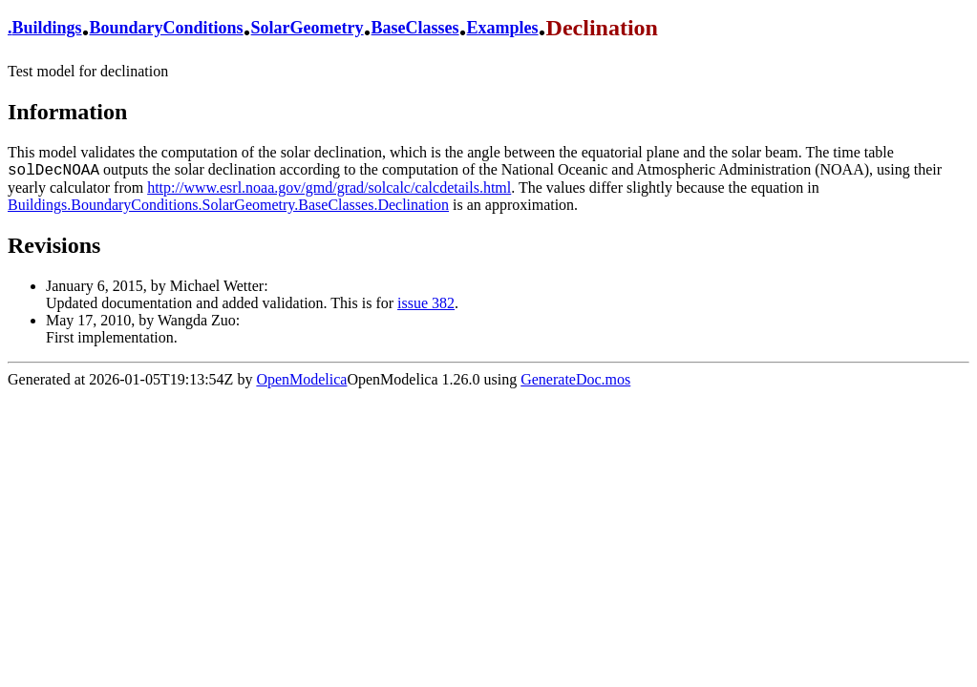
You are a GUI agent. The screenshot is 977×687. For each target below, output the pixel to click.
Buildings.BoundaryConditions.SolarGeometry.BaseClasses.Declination (228, 205)
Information (67, 111)
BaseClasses (415, 27)
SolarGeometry (307, 27)
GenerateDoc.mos (575, 379)
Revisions (54, 245)
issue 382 (426, 303)
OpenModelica (301, 379)
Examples (503, 27)
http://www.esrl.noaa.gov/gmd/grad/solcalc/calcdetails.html (329, 187)
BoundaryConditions (167, 27)
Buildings (47, 27)
